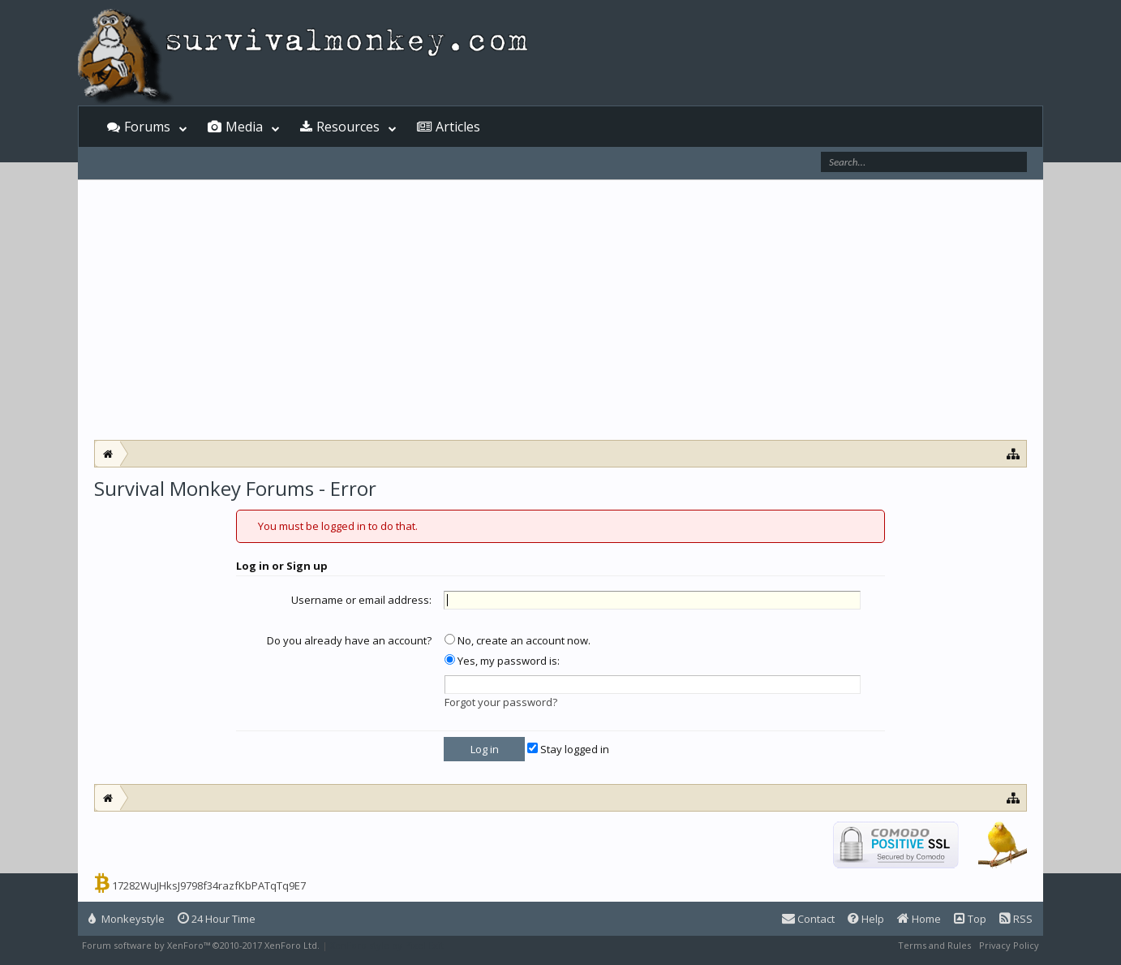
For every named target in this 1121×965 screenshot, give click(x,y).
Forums (147, 127)
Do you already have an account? (349, 640)
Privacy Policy (1009, 945)
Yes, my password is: (502, 660)
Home (919, 918)
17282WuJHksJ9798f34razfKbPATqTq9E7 (209, 885)
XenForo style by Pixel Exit (387, 945)
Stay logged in (568, 749)
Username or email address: (361, 599)
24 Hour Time (217, 918)
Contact (808, 918)
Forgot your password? (501, 702)
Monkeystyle (126, 918)
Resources (348, 127)
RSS (1016, 918)
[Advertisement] (560, 318)
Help (866, 918)
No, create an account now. (518, 640)
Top (970, 918)
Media (244, 127)
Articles (458, 127)
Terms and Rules (934, 945)
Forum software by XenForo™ (201, 945)
